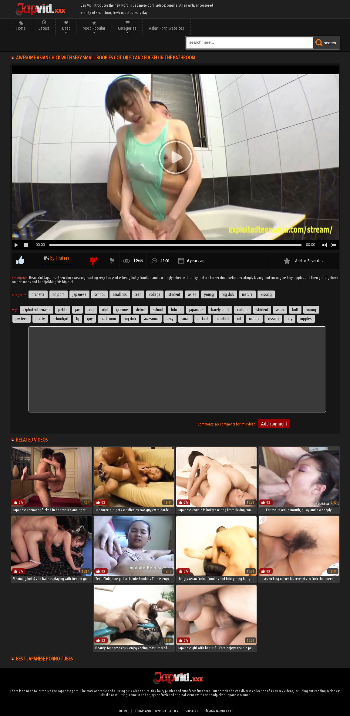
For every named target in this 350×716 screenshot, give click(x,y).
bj (77, 318)
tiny (289, 318)
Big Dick (228, 294)
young (311, 309)
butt (295, 309)
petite (62, 309)
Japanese (79, 294)
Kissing (266, 294)
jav (77, 309)
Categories (127, 28)
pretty (40, 318)
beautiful (222, 318)
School (99, 294)
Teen (138, 294)
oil (239, 318)
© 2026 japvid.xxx (218, 711)
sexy (170, 318)
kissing (273, 318)
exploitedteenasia (36, 309)
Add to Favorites (309, 260)
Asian (192, 294)
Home (21, 28)
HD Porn (58, 294)
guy (90, 318)
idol (105, 309)
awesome (151, 318)
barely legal (220, 309)
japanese (196, 309)
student (262, 309)
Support (191, 711)
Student (174, 294)
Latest (43, 28)
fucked (202, 318)
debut (140, 309)
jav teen (21, 318)
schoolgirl (60, 318)
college (242, 309)
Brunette (38, 294)
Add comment (274, 423)
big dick (130, 318)
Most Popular (94, 28)
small (185, 318)
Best (66, 28)
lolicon (176, 309)
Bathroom (108, 318)
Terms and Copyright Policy (156, 711)
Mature (247, 294)
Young (209, 294)
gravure (122, 309)
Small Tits (120, 294)
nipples (306, 318)
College (154, 294)
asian (280, 309)
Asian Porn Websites (166, 28)
